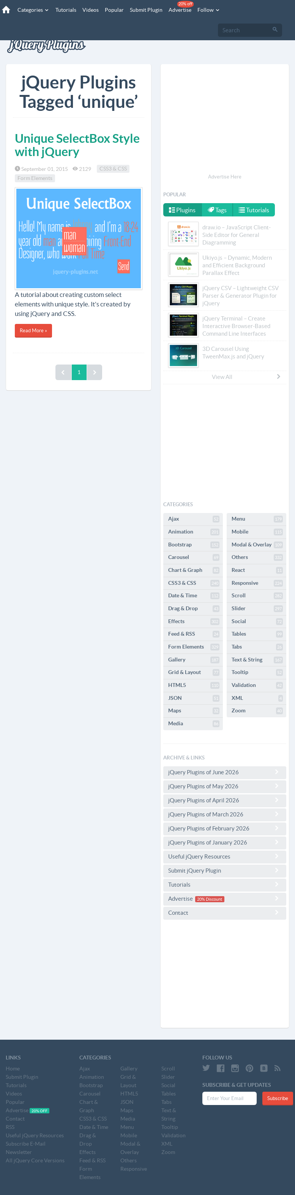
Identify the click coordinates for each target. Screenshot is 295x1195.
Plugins (182, 210)
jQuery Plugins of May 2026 (224, 786)
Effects (193, 621)
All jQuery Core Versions (35, 1160)
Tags (217, 210)
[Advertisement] (224, 120)
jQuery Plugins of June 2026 (224, 772)
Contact (224, 912)
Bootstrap (193, 544)
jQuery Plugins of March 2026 (224, 814)
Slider (257, 608)
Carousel (193, 557)
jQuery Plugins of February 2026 (224, 828)
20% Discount (209, 899)
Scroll (257, 595)
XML (257, 698)
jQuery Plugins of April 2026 (224, 800)
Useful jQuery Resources (224, 856)
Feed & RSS (193, 634)
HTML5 (193, 685)
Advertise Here (224, 177)
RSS (10, 1127)
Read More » (33, 330)
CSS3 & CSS (113, 169)
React (257, 570)
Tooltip (257, 672)
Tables (257, 634)
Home (13, 1069)
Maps (193, 710)
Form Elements (34, 178)
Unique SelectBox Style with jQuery (77, 144)
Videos (90, 10)
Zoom (257, 710)
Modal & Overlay (257, 544)
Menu (257, 519)
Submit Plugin (146, 10)
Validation (257, 685)
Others (257, 557)
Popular (114, 10)
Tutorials (65, 10)
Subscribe (277, 1098)
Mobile (257, 532)
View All (247, 376)
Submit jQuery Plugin (224, 870)
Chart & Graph (193, 570)
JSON (193, 698)
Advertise (181, 7)
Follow (208, 10)
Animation (193, 532)
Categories (33, 10)
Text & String (257, 660)
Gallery (193, 660)
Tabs (257, 647)
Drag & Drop (193, 608)
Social (257, 621)
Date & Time (193, 595)
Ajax (193, 519)
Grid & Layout (193, 672)
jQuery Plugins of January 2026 (224, 842)
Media (193, 723)
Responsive (257, 583)
